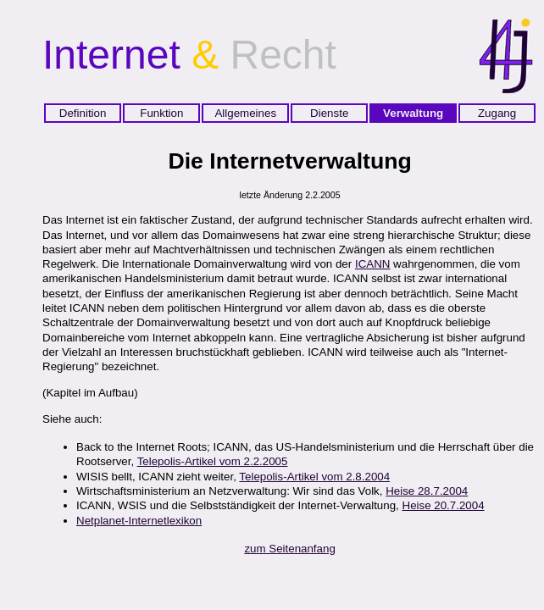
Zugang (497, 113)
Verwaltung (413, 113)
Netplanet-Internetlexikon (139, 520)
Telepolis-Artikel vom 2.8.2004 (314, 476)
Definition (83, 113)
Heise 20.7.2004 (443, 505)
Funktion (161, 113)
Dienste (329, 113)
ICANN (372, 264)
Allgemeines (245, 113)
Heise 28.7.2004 (427, 491)
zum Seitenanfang (289, 548)
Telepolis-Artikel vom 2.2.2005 (212, 461)
